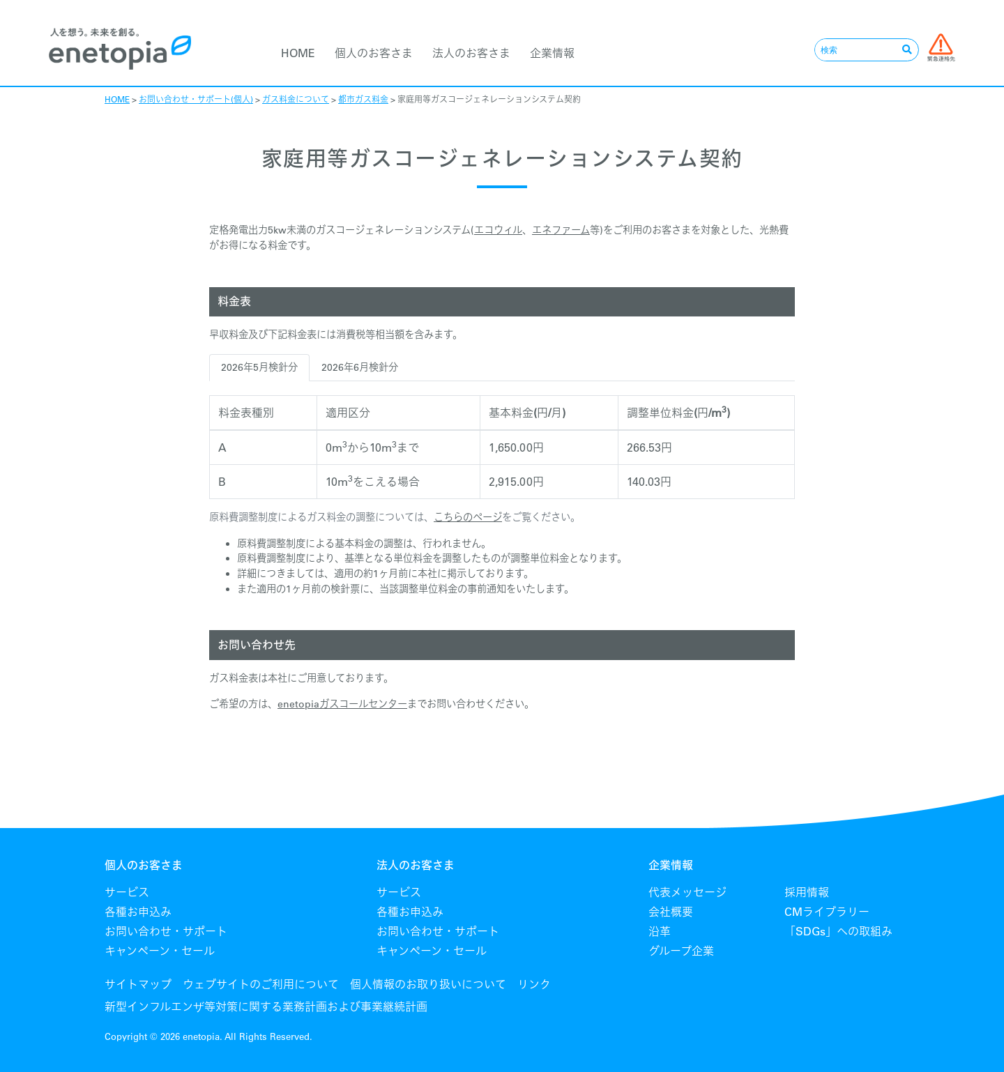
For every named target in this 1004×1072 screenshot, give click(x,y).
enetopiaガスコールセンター (342, 704)
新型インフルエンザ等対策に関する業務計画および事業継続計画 (266, 1006)
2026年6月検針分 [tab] (359, 367)
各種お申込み (138, 912)
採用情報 (806, 892)
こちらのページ (468, 517)
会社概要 (670, 912)
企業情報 (552, 53)
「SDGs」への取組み (838, 931)
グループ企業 (681, 951)
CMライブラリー (826, 912)
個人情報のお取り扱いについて (428, 984)
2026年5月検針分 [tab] (259, 367)
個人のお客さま (374, 53)
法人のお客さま (471, 53)
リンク (534, 984)
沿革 (659, 931)
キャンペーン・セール (160, 951)
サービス (127, 892)
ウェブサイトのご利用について (261, 984)
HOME (298, 53)
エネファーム (561, 230)
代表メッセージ (687, 892)
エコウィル (498, 230)
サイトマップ (138, 984)
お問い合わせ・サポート (166, 931)
